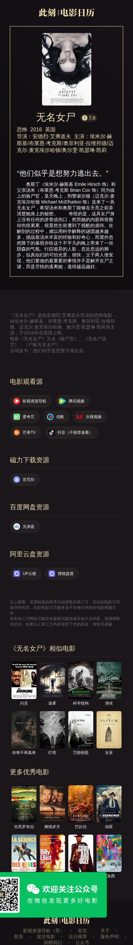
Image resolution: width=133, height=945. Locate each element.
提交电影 (46, 936)
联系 (18, 936)
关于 (105, 930)
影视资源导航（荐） (43, 930)
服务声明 (109, 936)
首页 (82, 930)
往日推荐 (78, 936)
